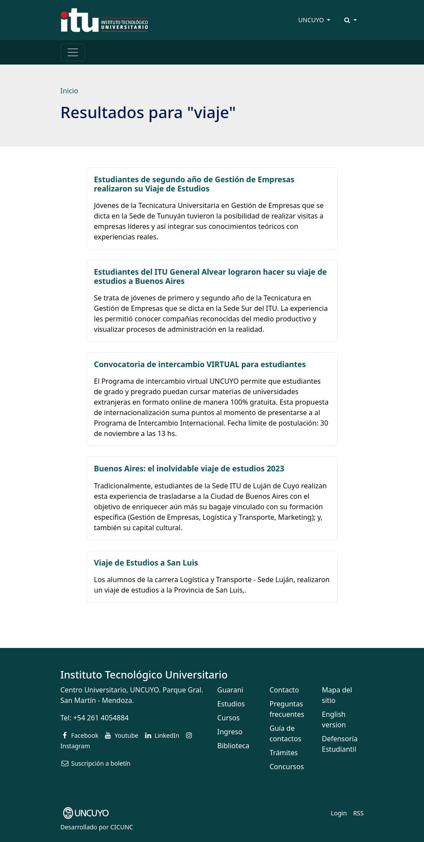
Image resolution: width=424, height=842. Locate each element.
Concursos (287, 766)
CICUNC (121, 827)
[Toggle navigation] (73, 52)
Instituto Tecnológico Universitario (144, 675)
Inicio (69, 90)
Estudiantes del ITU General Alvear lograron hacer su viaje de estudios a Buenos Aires (210, 276)
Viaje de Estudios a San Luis (146, 562)
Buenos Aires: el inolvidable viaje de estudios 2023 (189, 468)
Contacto (284, 690)
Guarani (230, 690)
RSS (358, 813)
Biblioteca (233, 745)
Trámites (284, 752)
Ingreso (230, 731)
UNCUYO (312, 20)
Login (339, 813)
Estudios (231, 704)
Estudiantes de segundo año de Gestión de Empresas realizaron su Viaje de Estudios (194, 184)
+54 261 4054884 (101, 718)
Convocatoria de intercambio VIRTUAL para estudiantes (200, 364)
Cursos (228, 718)
